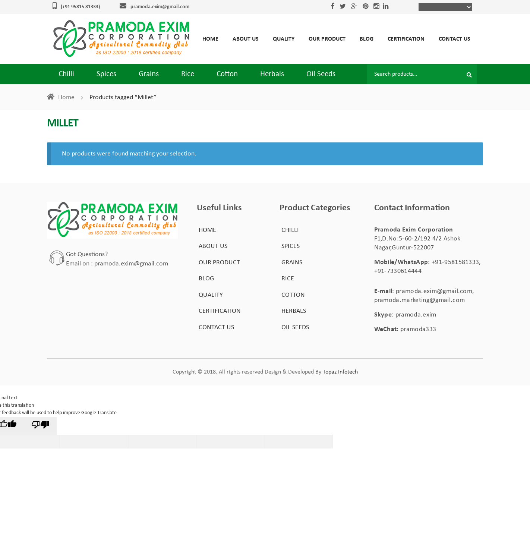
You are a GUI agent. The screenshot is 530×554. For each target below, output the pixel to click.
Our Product (327, 39)
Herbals (272, 74)
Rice (187, 74)
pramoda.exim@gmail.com (159, 7)
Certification (406, 39)
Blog (366, 39)
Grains (149, 74)
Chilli (66, 74)
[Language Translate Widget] (445, 7)
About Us (246, 39)
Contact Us (454, 39)
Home (210, 39)
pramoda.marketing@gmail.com (419, 300)
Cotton (227, 74)
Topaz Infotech (340, 372)
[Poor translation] (40, 426)
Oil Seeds (320, 74)
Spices (106, 74)
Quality (283, 39)
